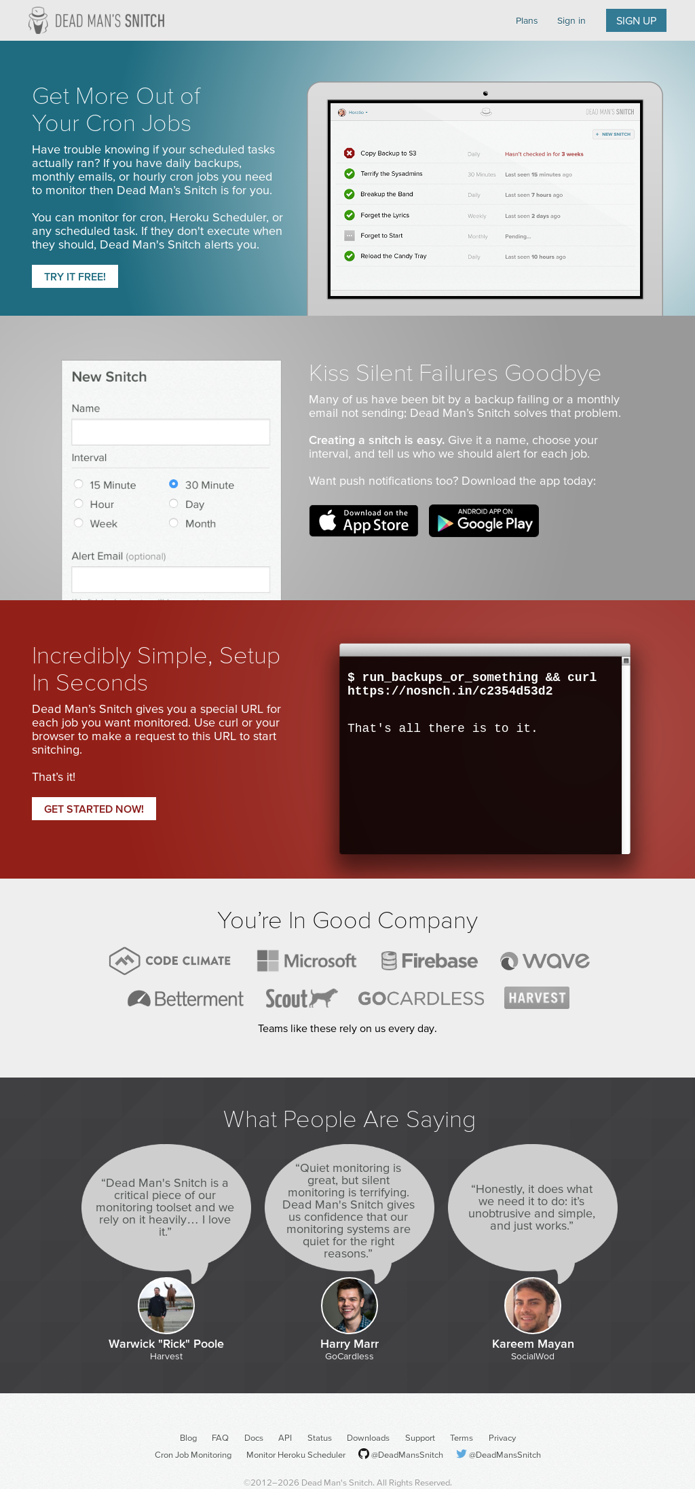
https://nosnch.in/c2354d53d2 (450, 691)
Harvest (166, 1355)
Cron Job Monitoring (193, 1455)
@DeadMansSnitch (407, 1455)
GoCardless (349, 1355)
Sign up (636, 20)
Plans (527, 20)
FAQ (220, 1438)
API (285, 1438)
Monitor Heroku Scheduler (295, 1455)
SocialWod (533, 1355)
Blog (188, 1438)
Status (319, 1438)
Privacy (502, 1438)
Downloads (368, 1438)
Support (420, 1438)
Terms (461, 1438)
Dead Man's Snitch (96, 20)
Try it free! (75, 276)
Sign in (571, 20)
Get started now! (94, 809)
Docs (253, 1438)
